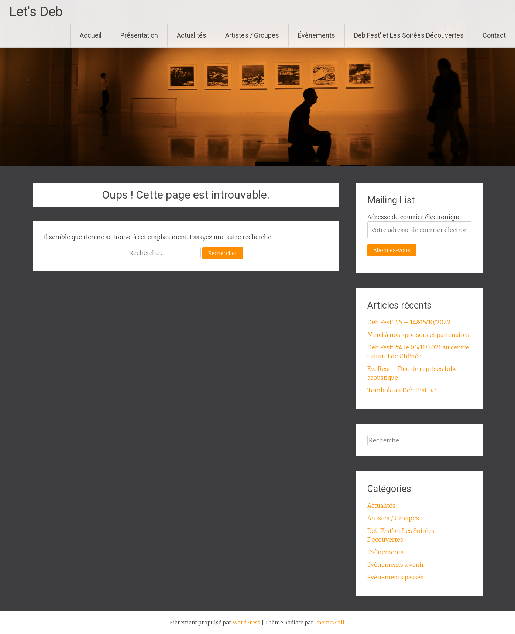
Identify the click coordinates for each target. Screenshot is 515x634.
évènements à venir (395, 564)
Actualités (191, 35)
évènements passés (395, 577)
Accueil (91, 35)
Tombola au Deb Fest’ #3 (402, 390)
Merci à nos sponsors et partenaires (418, 334)
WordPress (246, 622)
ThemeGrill (329, 622)
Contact (494, 35)
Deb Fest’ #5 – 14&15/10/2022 (409, 322)
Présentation (139, 35)
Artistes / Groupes (252, 35)
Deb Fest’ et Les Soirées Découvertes (409, 35)
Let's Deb (36, 12)
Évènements (316, 35)
